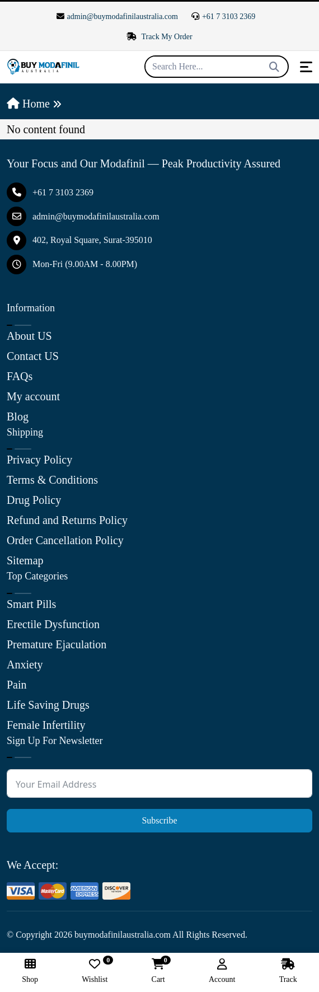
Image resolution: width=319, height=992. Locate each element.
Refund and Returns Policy (67, 520)
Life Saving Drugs (48, 705)
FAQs (19, 376)
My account (33, 396)
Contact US (33, 356)
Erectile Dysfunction (53, 624)
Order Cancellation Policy (65, 540)
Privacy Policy (39, 459)
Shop (30, 971)
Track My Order (159, 36)
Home (28, 103)
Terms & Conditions (52, 480)
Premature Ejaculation (56, 644)
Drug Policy (34, 500)
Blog (18, 416)
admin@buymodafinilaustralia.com (117, 16)
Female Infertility (46, 725)
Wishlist (94, 971)
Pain (17, 685)
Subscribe (159, 820)
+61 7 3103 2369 (223, 16)
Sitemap (25, 560)
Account (222, 971)
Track (288, 971)
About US (29, 336)
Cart (158, 971)
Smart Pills (31, 604)
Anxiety (25, 664)
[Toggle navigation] (306, 67)
